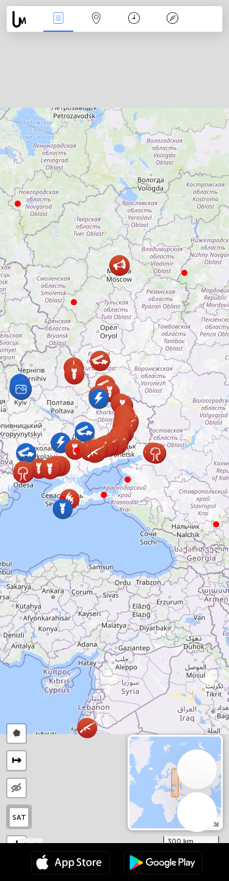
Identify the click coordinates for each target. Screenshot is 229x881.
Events (58, 19)
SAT (19, 817)
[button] (104, 495)
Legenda (172, 19)
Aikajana (134, 19)
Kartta (96, 19)
